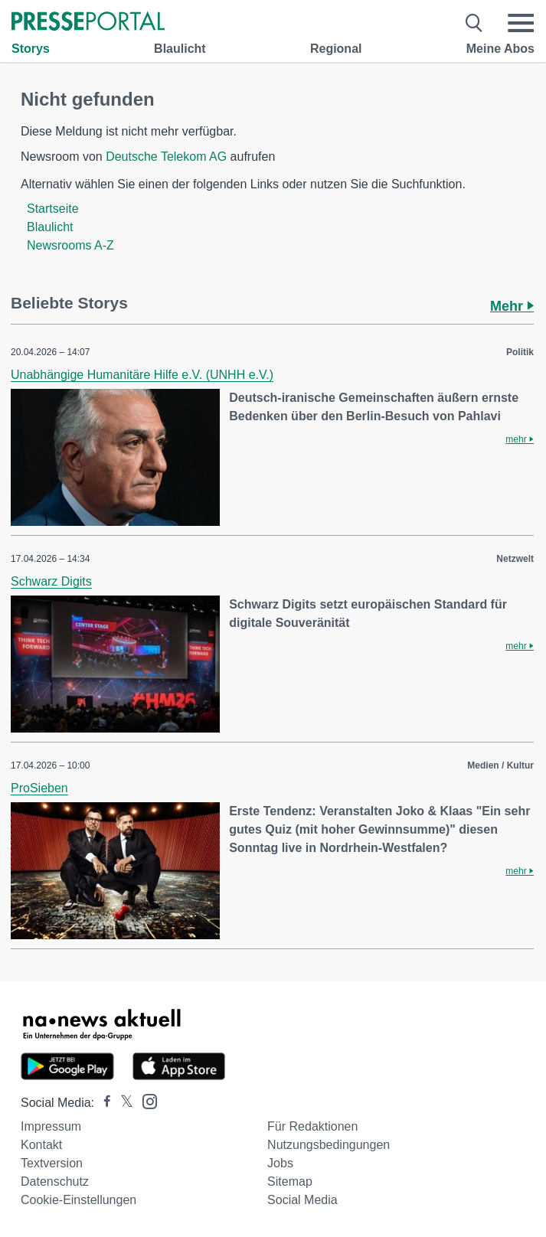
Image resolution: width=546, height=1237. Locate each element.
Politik (520, 352)
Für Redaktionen (312, 1126)
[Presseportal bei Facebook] (102, 1102)
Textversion (52, 1163)
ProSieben (39, 788)
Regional (336, 48)
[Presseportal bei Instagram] (145, 1100)
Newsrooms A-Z (70, 245)
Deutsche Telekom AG (166, 156)
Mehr (512, 306)
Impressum (51, 1126)
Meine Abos (500, 48)
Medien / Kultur (500, 765)
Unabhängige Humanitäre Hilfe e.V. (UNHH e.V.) (142, 374)
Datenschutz (55, 1181)
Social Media (302, 1199)
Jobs (280, 1163)
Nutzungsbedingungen (328, 1144)
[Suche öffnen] (474, 23)
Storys (30, 48)
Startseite (53, 208)
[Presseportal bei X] (122, 1102)
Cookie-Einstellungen (78, 1199)
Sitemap (289, 1181)
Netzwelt (515, 558)
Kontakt (41, 1144)
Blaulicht (180, 48)
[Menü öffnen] (521, 23)
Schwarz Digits (51, 581)
